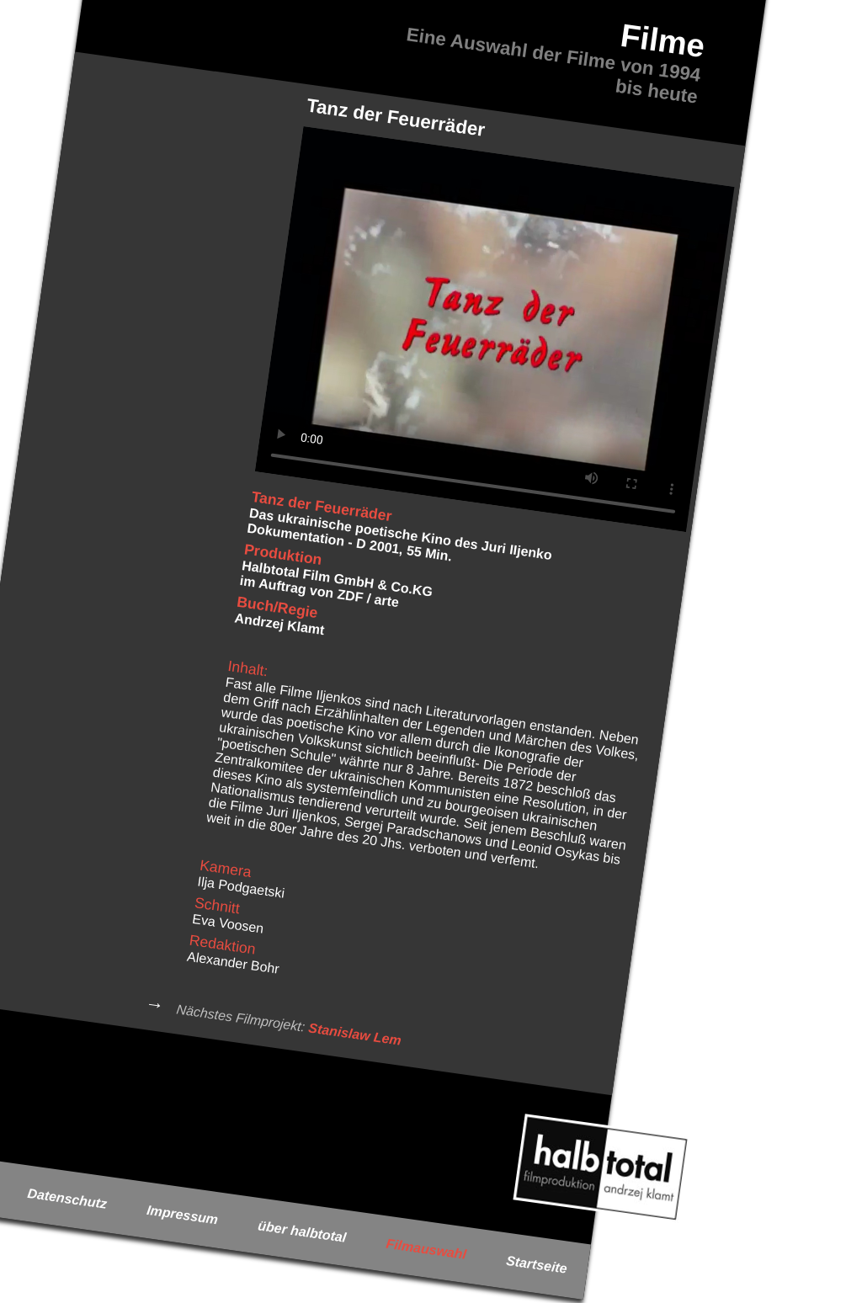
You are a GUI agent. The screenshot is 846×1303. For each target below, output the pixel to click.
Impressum (182, 1215)
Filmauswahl (426, 1248)
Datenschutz (68, 1198)
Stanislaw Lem (354, 1033)
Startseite (536, 1264)
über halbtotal (302, 1231)
